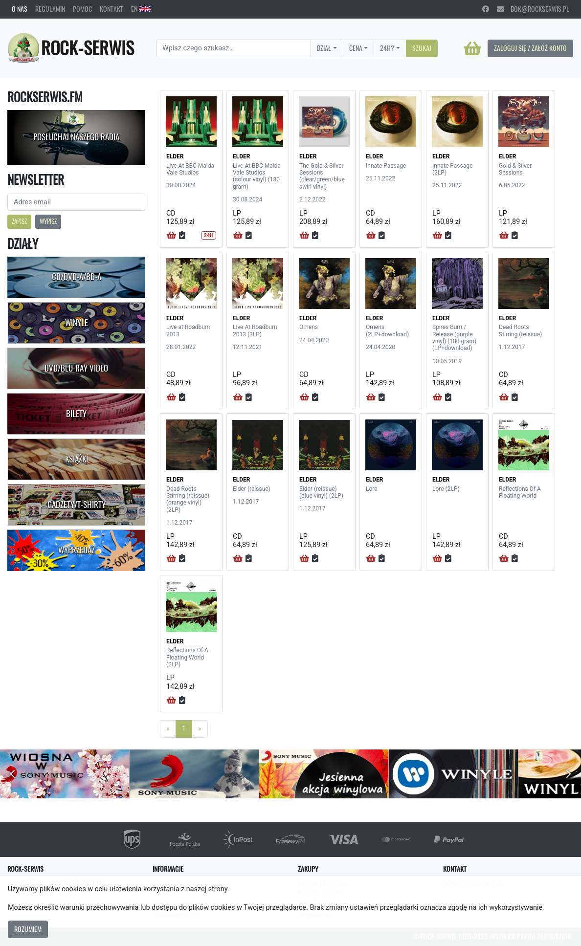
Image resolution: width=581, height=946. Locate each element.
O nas (19, 9)
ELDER (174, 156)
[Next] (200, 729)
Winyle (76, 323)
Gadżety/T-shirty (76, 504)
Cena (355, 48)
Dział (324, 48)
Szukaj (421, 48)
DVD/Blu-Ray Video (76, 368)
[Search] (233, 48)
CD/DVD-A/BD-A (76, 277)
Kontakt (111, 9)
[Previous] (168, 729)
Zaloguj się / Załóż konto (530, 48)
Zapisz (19, 221)
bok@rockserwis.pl (533, 9)
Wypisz (48, 221)
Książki (76, 459)
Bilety (76, 413)
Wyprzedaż (76, 550)
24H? (387, 48)
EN (141, 9)
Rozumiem (28, 929)
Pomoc (82, 9)
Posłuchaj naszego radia (76, 137)
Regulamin (50, 9)
